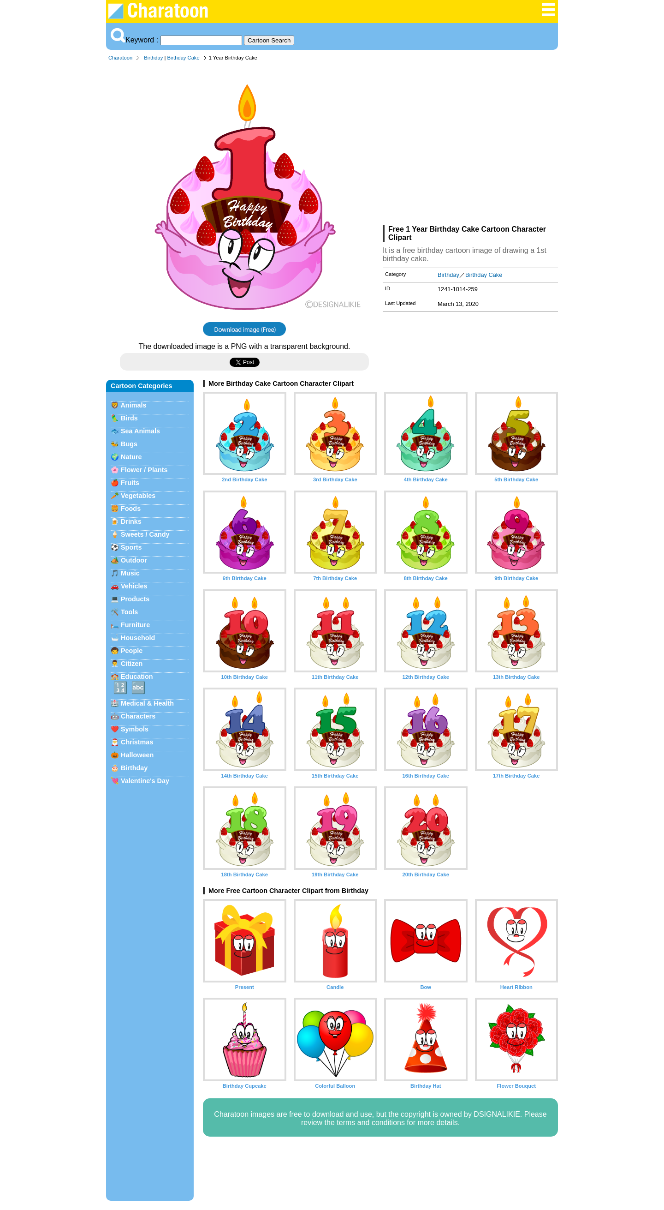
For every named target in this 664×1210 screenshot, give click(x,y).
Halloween (137, 755)
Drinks (131, 521)
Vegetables (138, 495)
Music (130, 573)
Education (137, 676)
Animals (133, 405)
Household (138, 637)
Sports (131, 547)
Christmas (137, 742)
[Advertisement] (470, 145)
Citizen (131, 663)
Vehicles (134, 586)
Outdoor (134, 560)
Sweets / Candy (145, 534)
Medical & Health (147, 703)
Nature (131, 457)
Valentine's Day (145, 781)
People (131, 650)
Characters (138, 716)
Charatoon (120, 57)
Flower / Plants (144, 469)
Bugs (129, 444)
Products (135, 599)
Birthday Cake (183, 57)
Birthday (153, 57)
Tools (129, 612)
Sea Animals (140, 431)
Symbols (134, 729)
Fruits (130, 482)
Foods (131, 508)
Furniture (135, 625)
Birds (129, 418)
